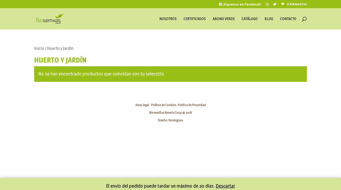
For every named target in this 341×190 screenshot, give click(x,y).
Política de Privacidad (192, 105)
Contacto (288, 19)
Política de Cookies (163, 105)
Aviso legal (142, 105)
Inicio (39, 48)
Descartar (225, 186)
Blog (268, 19)
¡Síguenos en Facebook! (240, 4)
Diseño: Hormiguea (170, 120)
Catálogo (250, 19)
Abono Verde (224, 19)
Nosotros (168, 19)
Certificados (195, 19)
